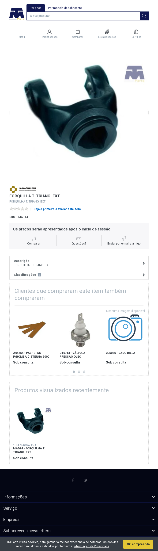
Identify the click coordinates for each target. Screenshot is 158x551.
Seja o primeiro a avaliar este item (57, 209)
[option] (79, 113)
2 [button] (79, 372)
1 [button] (74, 372)
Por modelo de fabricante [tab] (65, 8)
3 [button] (84, 372)
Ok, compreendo (138, 544)
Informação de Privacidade (91, 546)
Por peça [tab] (35, 8)
